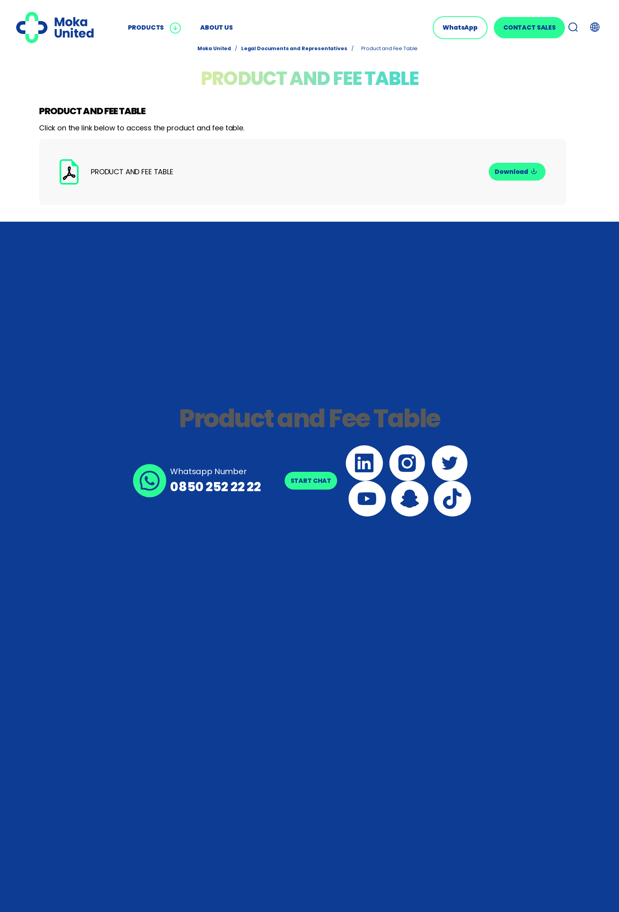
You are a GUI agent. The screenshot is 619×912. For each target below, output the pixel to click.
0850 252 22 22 (215, 487)
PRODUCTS (155, 28)
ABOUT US (216, 27)
